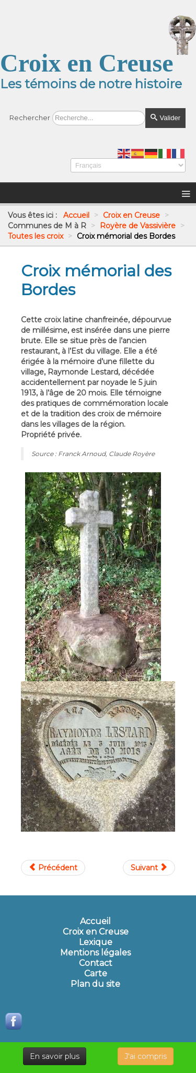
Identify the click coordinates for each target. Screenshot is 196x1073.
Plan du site (95, 984)
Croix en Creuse (96, 932)
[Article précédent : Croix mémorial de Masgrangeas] (53, 868)
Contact (95, 963)
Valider (165, 118)
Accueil (95, 921)
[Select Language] (128, 165)
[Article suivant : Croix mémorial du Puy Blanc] (149, 868)
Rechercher (29, 117)
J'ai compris (145, 1056)
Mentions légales (95, 953)
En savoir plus (54, 1056)
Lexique (95, 942)
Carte (95, 973)
